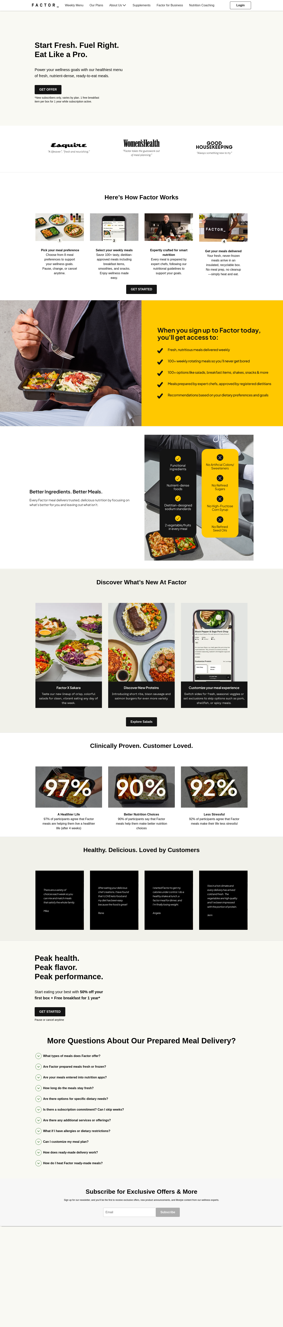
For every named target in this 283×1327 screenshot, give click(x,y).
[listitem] (68, 147)
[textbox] (129, 1212)
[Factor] (45, 5)
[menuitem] (47, 5)
